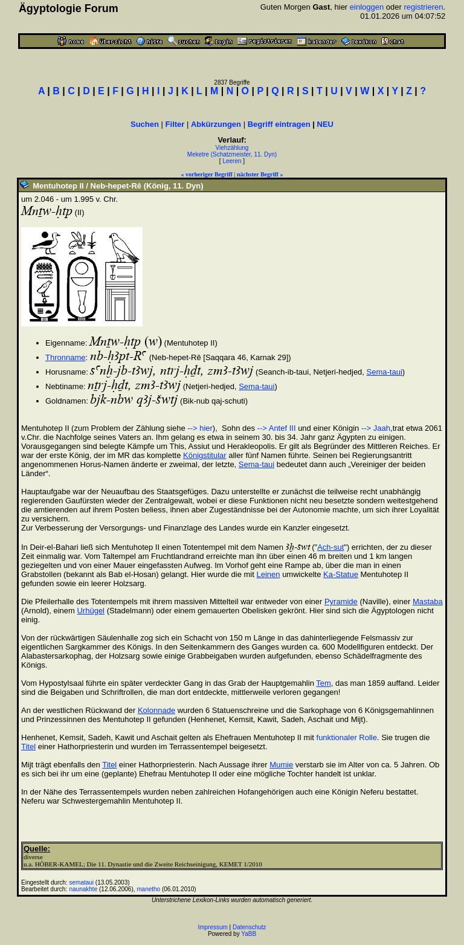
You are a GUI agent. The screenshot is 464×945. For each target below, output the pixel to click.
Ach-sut (330, 547)
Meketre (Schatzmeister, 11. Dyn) (232, 154)
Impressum (212, 927)
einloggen (367, 6)
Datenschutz (249, 927)
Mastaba (428, 601)
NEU (325, 124)
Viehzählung (232, 147)
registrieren (423, 6)
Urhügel (91, 610)
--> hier (200, 428)
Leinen (268, 574)
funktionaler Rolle (347, 737)
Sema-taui (384, 371)
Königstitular (205, 455)
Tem (323, 683)
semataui (81, 882)
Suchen (144, 124)
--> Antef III (276, 428)
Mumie (281, 764)
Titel (28, 746)
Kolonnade (156, 710)
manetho (148, 889)
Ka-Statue (340, 574)
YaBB (248, 933)
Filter (175, 124)
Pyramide (341, 601)
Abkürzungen (216, 124)
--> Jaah (375, 428)
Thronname (65, 357)
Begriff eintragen (279, 124)
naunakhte (83, 889)
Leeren (231, 161)
